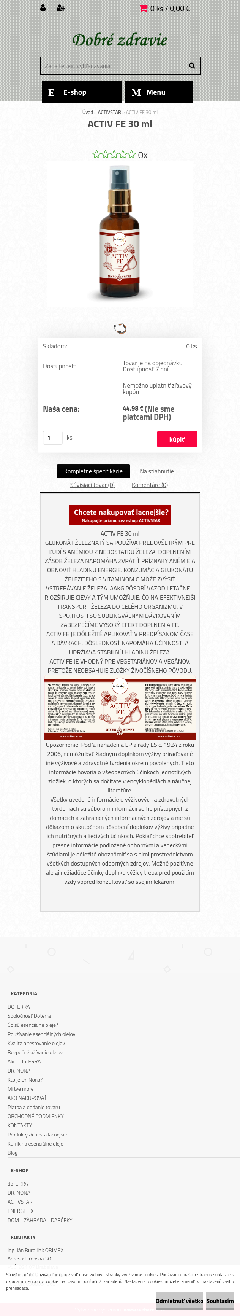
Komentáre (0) (150, 484)
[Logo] (119, 40)
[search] (192, 66)
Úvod (87, 112)
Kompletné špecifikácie (93, 471)
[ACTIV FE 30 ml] (120, 164)
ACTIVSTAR (109, 112)
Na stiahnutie (157, 471)
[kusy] (53, 438)
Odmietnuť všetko (180, 1300)
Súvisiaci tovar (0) (92, 484)
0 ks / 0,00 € (170, 8)
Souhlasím (220, 1300)
